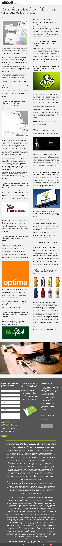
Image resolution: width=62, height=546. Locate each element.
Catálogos (26, 7)
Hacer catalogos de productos (46, 523)
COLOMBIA (33, 542)
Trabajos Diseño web (24, 503)
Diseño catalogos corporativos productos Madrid (19, 534)
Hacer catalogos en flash (27, 525)
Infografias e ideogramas (38, 520)
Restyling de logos (12, 511)
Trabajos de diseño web (24, 517)
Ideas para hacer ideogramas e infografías (27, 506)
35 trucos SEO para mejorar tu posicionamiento (25, 522)
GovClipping (33, 540)
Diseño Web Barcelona (22, 531)
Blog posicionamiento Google (32, 516)
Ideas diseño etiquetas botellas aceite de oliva (26, 529)
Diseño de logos (34, 509)
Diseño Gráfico (38, 7)
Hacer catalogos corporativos (31, 523)
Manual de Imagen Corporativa (39, 508)
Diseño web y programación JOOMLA (15, 520)
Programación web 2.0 (12, 503)
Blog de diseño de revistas (33, 512)
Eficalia (27, 540)
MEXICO (15, 542)
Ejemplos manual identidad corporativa (24, 536)
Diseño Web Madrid (33, 531)
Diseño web (34, 517)
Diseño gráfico (42, 517)
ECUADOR (47, 542)
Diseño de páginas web (29, 497)
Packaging (15, 7)
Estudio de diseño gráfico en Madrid (21, 533)
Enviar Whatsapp (47, 427)
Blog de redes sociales (46, 516)
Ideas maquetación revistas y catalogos (45, 511)
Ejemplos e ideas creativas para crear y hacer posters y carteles (32, 537)
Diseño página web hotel (38, 528)
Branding (21, 7)
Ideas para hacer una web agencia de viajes (34, 501)
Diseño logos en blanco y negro (45, 522)
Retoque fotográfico (38, 505)
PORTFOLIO (9, 7)
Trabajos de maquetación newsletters (27, 519)
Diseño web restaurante (42, 497)
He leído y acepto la (7, 422)
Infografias (28, 520)
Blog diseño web (50, 501)
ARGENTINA (22, 542)
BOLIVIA (32, 544)
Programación (46, 7)
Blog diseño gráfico (43, 506)
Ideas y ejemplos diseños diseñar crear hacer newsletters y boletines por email (31, 527)
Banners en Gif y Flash (19, 516)
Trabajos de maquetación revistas (46, 519)
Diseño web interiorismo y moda (35, 498)
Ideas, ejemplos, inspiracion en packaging (22, 505)
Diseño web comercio (18, 500)
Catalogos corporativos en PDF (15, 523)
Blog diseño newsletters (38, 514)
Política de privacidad (11, 424)
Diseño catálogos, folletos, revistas (26, 511)
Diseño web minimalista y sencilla (15, 501)
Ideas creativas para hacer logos (47, 509)
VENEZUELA (40, 542)
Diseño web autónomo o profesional (33, 500)
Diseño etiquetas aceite (40, 536)
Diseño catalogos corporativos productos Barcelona (43, 533)
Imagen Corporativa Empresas (23, 508)
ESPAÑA (10, 542)
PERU (27, 542)
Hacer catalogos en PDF (40, 525)
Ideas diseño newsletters (25, 514)
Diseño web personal (48, 500)
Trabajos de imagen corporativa (21, 509)
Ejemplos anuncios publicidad (38, 534)
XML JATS (32, 7)
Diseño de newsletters (13, 514)
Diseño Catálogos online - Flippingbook (16, 512)
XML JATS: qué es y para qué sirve (14, 497)
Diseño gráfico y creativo (36, 503)
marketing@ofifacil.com (46, 420)
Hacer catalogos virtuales (13, 525)
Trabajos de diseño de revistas (47, 512)
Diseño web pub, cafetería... (20, 498)
